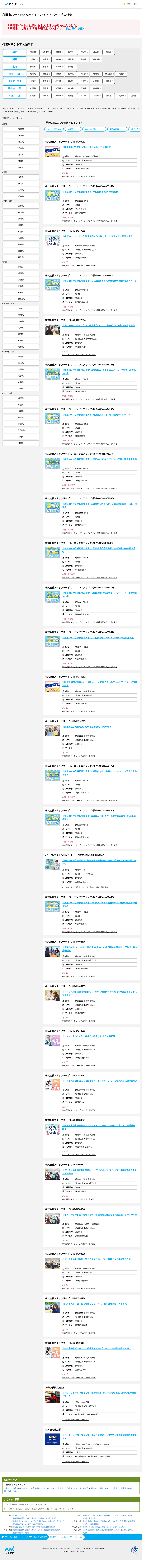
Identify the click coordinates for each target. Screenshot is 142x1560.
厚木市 (54, 1518)
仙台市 (108, 1521)
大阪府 (33, 59)
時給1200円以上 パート (94, 129)
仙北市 (69, 1488)
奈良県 (83, 59)
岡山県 (45, 96)
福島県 (108, 81)
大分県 (83, 74)
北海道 (33, 81)
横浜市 (22, 1518)
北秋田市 (61, 1488)
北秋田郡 (115, 1488)
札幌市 (90, 1521)
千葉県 (58, 52)
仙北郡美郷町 (126, 1488)
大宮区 (33, 1521)
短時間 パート (73, 129)
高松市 (51, 1530)
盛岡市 (126, 1521)
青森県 (45, 81)
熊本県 (70, 74)
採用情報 (76, 1548)
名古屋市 (21, 1527)
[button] (137, 128)
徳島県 (108, 96)
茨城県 (83, 52)
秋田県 (83, 81)
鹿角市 (53, 1488)
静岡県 (70, 67)
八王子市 (21, 1515)
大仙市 (14, 1488)
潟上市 (46, 1488)
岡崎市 (28, 1527)
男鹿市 (39, 1488)
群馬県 (108, 52)
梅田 (89, 1515)
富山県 (70, 88)
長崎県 (58, 74)
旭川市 (96, 1521)
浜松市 (40, 1527)
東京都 (33, 52)
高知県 (134, 96)
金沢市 (102, 1527)
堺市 (94, 1515)
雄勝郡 (100, 1488)
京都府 (58, 59)
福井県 (96, 88)
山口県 (83, 96)
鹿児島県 (108, 74)
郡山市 (96, 1524)
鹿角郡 (107, 1488)
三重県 (58, 67)
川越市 (20, 1521)
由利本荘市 (22, 1488)
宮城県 (70, 81)
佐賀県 (45, 74)
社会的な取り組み (65, 1548)
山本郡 (15, 1491)
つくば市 (27, 1524)
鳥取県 (58, 96)
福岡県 (33, 74)
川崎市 (28, 1518)
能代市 (86, 1488)
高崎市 (40, 1524)
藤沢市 (34, 1518)
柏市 (49, 1521)
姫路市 (117, 1515)
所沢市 (26, 1521)
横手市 (6, 1488)
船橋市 (44, 1521)
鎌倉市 (48, 1518)
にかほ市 (77, 1488)
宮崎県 (96, 74)
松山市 (20, 1533)
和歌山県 (96, 59)
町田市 (28, 1515)
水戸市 (20, 1524)
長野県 (45, 88)
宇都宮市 (61, 1521)
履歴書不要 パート (117, 129)
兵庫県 (45, 59)
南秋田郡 (7, 1491)
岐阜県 (45, 67)
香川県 (96, 96)
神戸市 (111, 1515)
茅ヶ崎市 (41, 1518)
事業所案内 (53, 1548)
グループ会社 (85, 1548)
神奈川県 (45, 52)
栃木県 (96, 52)
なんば (99, 1515)
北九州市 (91, 1530)
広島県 (33, 96)
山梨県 (33, 88)
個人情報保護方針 (98, 1548)
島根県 (70, 96)
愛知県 (33, 67)
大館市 (32, 1488)
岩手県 (58, 81)
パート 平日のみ (54, 129)
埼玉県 (70, 52)
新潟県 (58, 88)
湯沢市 (93, 1488)
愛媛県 (121, 96)
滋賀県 (70, 59)
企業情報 (45, 1548)
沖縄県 (121, 74)
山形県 (96, 81)
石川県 (83, 88)
